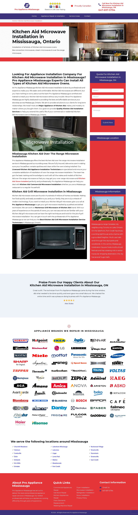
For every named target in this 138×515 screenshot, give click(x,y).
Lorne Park (56, 456)
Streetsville (95, 450)
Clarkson (17, 450)
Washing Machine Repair (63, 506)
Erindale (17, 466)
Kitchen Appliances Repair (61, 496)
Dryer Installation (83, 487)
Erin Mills (17, 463)
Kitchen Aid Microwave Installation (30, 21)
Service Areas (74, 16)
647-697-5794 (106, 10)
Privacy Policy (82, 498)
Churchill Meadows (20, 447)
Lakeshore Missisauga (59, 447)
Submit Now (108, 123)
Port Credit (56, 466)
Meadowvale (56, 463)
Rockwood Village (97, 447)
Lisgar (54, 453)
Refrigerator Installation (85, 493)
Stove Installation (83, 495)
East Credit (94, 460)
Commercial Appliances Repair (63, 489)
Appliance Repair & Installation (53, 16)
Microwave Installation (85, 490)
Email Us (106, 487)
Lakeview (55, 450)
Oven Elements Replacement (59, 502)
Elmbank (17, 460)
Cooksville (17, 453)
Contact (87, 16)
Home (34, 16)
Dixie (16, 456)
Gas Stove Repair (60, 493)
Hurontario (94, 453)
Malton (54, 460)
